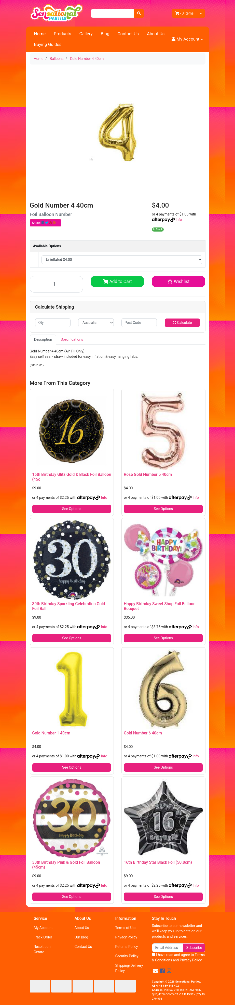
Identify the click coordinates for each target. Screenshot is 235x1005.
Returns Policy (126, 947)
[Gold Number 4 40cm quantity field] (56, 284)
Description (43, 339)
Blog (105, 33)
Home (40, 33)
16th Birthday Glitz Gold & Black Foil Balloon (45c (71, 477)
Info (179, 220)
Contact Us (128, 33)
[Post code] (139, 322)
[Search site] (139, 13)
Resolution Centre (42, 949)
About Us (155, 33)
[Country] (96, 322)
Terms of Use (125, 928)
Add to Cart (117, 281)
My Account (43, 928)
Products (62, 33)
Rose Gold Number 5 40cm (148, 474)
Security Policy (126, 956)
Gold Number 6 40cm (143, 733)
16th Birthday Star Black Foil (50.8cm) (158, 862)
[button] (187, 39)
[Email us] (155, 971)
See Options (71, 509)
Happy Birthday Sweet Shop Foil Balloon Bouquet (159, 606)
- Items (184, 13)
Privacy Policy (126, 937)
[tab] (43, 340)
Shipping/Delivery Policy (129, 968)
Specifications (72, 339)
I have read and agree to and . (178, 957)
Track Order (43, 937)
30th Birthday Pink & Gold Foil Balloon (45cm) (66, 865)
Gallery (85, 33)
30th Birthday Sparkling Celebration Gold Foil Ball (68, 606)
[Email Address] (167, 947)
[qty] (53, 322)
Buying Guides (48, 44)
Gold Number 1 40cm (51, 733)
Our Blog (81, 937)
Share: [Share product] (44, 223)
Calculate (182, 323)
